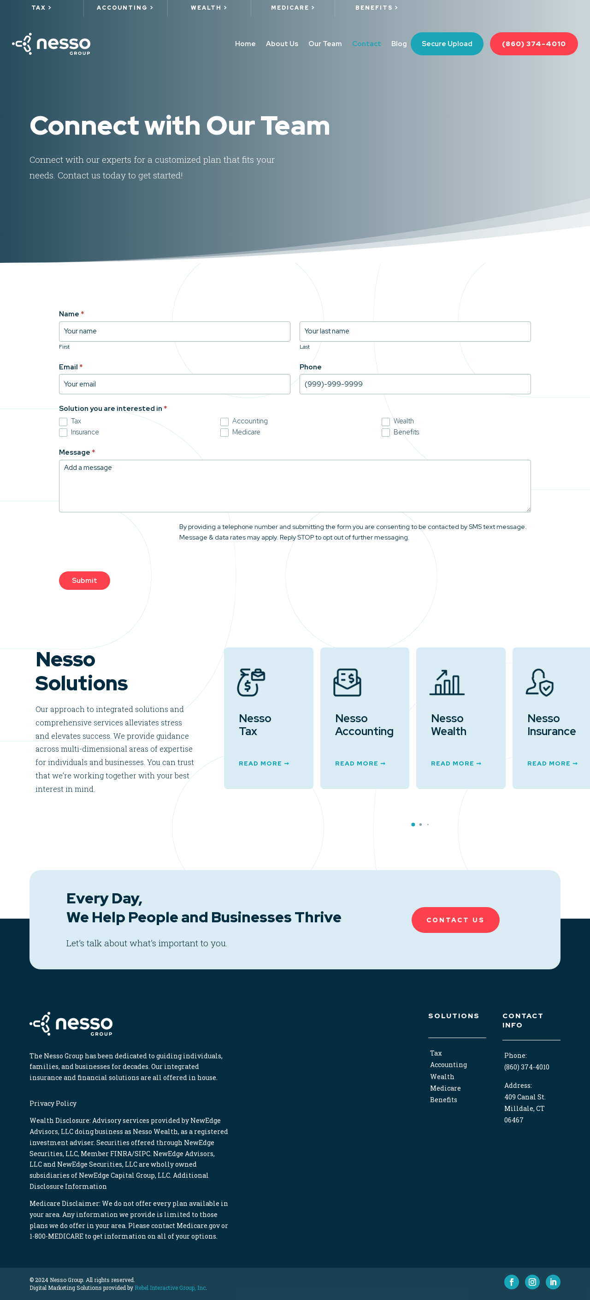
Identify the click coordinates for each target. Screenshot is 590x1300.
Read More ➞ (264, 763)
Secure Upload (447, 43)
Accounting (244, 421)
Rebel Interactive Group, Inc (170, 1287)
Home (245, 43)
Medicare (240, 432)
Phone (311, 367)
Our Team (325, 43)
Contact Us (455, 920)
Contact (366, 43)
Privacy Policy (53, 1103)
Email (71, 367)
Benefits (400, 432)
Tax (70, 421)
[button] (413, 824)
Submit (84, 580)
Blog (399, 43)
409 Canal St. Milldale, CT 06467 (525, 1108)
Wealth (398, 421)
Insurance (79, 432)
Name (71, 314)
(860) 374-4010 (534, 43)
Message (77, 452)
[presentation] (129, 540)
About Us (282, 43)
